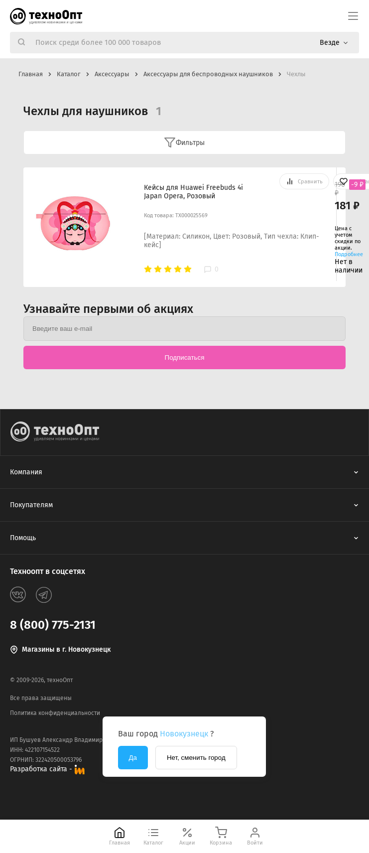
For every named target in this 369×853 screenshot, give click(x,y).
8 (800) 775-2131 (53, 625)
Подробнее (349, 254)
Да (133, 757)
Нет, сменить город (196, 757)
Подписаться (185, 357)
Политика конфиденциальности (55, 713)
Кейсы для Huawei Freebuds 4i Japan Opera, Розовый (193, 191)
